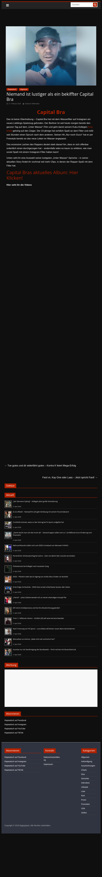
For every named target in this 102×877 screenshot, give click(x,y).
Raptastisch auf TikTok (14, 733)
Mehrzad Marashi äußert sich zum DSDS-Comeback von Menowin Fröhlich (40, 545)
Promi (83, 800)
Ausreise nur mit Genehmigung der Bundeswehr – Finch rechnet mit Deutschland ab (44, 649)
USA (83, 808)
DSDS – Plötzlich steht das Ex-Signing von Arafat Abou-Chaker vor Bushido (40, 577)
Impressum (48, 764)
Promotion (85, 804)
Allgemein (23, 89)
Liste (83, 791)
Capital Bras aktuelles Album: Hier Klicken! (42, 175)
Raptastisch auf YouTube (15, 729)
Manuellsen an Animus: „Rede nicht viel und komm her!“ (34, 639)
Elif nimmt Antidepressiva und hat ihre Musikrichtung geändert (36, 608)
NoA (83, 796)
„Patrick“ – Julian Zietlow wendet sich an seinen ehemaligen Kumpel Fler (39, 597)
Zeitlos (84, 813)
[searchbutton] (95, 5)
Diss (83, 774)
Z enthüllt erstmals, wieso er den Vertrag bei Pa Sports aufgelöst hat (38, 522)
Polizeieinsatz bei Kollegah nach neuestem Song (31, 566)
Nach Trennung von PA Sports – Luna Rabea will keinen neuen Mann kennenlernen (44, 629)
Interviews (85, 783)
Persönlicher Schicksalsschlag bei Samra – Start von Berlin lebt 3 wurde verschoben (44, 556)
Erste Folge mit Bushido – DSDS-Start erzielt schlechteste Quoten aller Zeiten (41, 587)
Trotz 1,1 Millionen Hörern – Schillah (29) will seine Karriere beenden (38, 618)
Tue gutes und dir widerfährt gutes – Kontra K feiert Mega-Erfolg (40, 465)
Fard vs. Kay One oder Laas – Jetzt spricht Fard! (69, 477)
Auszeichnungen (88, 766)
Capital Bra (51, 111)
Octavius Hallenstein (32, 104)
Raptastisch (12, 89)
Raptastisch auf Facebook (15, 720)
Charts (84, 770)
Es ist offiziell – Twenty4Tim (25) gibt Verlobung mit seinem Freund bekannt (41, 512)
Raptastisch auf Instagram (15, 724)
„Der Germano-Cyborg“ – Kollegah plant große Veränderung (35, 501)
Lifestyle (84, 787)
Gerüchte (85, 778)
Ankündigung (86, 761)
